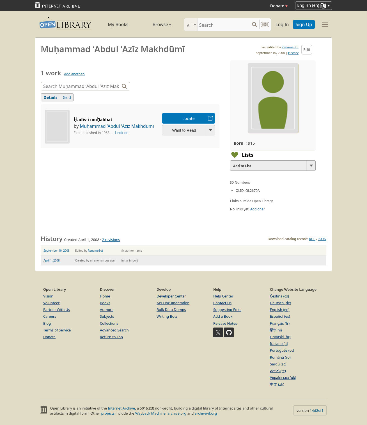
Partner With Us (56, 309)
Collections (109, 323)
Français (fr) (280, 323)
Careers (49, 316)
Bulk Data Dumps (171, 309)
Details (50, 97)
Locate (188, 118)
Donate (279, 5)
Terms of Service (57, 330)
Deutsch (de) (280, 302)
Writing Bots (167, 316)
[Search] (223, 24)
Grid (67, 97)
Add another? (74, 74)
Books (105, 302)
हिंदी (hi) (276, 330)
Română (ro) (280, 357)
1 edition (121, 132)
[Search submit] (254, 24)
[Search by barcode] (265, 24)
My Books (118, 24)
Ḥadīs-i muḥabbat (93, 119)
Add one (256, 209)
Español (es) (280, 316)
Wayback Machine (150, 413)
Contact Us (222, 302)
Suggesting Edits (227, 309)
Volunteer (51, 302)
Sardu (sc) (278, 364)
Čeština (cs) (279, 296)
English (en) (280, 309)
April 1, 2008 (51, 260)
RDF (312, 239)
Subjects (107, 316)
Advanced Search (114, 330)
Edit (306, 49)
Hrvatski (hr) (280, 336)
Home (105, 296)
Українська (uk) (283, 377)
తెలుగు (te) (278, 370)
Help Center (223, 296)
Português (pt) (282, 350)
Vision (48, 296)
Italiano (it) (279, 343)
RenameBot (290, 47)
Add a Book (222, 316)
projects (107, 413)
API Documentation (173, 302)
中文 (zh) (277, 384)
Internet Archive (121, 408)
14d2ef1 (317, 410)
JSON (322, 239)
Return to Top (111, 336)
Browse (155, 24)
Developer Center (171, 296)
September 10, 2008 (56, 251)
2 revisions (111, 239)
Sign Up (304, 24)
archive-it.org (206, 413)
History (293, 53)
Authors (106, 309)
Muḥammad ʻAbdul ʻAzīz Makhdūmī (117, 126)
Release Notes (225, 323)
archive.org (177, 413)
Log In (282, 24)
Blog (47, 323)
